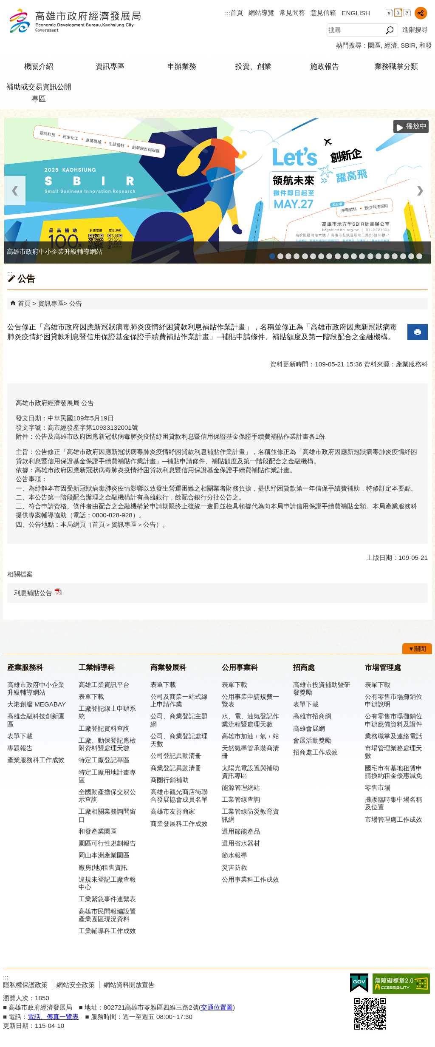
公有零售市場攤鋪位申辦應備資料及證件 (393, 719)
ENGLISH (356, 13)
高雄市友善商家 (338, 253)
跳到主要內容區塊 (4, 4)
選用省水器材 (241, 843)
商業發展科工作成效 (179, 823)
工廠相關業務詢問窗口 (107, 815)
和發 (425, 45)
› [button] (420, 190)
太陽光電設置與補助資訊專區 (250, 771)
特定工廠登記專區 (104, 759)
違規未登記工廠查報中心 (107, 883)
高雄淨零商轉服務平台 (378, 253)
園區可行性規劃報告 (107, 843)
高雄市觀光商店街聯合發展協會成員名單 (179, 795)
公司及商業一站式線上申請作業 (179, 700)
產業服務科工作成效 (36, 759)
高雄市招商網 (312, 716)
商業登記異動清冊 (175, 768)
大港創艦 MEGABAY (36, 704)
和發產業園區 (305, 253)
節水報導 (234, 855)
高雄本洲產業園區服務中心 (321, 253)
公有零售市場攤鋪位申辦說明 (393, 700)
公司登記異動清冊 (175, 755)
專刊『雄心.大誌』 (403, 253)
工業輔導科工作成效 (107, 930)
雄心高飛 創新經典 (411, 253)
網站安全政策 (75, 984)
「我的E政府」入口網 (419, 253)
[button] (389, 30)
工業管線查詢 (241, 799)
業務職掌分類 (396, 66)
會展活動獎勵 (312, 740)
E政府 (359, 983)
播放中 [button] (416, 126)
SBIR (408, 45)
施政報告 (324, 66)
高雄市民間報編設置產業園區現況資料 (107, 915)
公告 (75, 303)
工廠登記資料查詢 (104, 728)
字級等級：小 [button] (389, 12)
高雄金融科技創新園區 (288, 253)
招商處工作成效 (315, 752)
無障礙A (401, 983)
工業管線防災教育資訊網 (354, 253)
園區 (374, 45)
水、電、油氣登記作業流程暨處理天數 (250, 719)
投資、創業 (253, 66)
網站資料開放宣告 (129, 984)
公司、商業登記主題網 (329, 253)
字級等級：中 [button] (398, 13)
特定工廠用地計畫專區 (107, 776)
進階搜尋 (415, 29)
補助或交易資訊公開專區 (38, 93)
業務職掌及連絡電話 (393, 736)
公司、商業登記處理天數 (179, 739)
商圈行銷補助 (169, 779)
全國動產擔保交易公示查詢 (107, 795)
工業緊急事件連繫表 (107, 898)
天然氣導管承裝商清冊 (250, 751)
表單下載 (20, 736)
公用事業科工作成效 (250, 879)
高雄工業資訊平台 (313, 253)
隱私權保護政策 (25, 984)
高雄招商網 (387, 253)
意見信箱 (323, 12)
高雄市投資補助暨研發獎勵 (321, 688)
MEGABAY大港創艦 (280, 253)
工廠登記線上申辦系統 (296, 253)
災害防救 (234, 867)
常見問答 (292, 12)
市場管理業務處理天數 (393, 751)
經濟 (390, 45)
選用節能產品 (241, 831)
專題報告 (20, 748)
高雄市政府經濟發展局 (75, 20)
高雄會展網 (395, 253)
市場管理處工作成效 (393, 819)
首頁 (236, 12)
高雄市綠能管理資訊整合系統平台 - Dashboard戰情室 (370, 253)
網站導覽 (261, 12)
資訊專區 (110, 66)
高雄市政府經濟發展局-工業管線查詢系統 (346, 253)
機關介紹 (38, 66)
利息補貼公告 (38, 592)
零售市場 (377, 787)
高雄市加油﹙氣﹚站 (250, 736)
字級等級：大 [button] (407, 12)
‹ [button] (14, 190)
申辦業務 (181, 66)
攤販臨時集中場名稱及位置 (393, 803)
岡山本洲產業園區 (104, 855)
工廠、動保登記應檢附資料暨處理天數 (107, 744)
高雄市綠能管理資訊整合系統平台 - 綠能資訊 (362, 253)
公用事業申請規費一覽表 (250, 700)
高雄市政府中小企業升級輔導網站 (272, 253)
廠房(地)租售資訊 (103, 867)
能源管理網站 (241, 787)
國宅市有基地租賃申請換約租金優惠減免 (393, 771)
